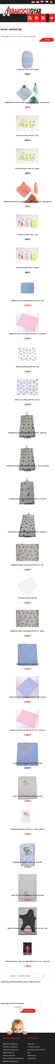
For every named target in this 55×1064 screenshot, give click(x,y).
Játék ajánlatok (9, 1053)
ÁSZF (29, 1053)
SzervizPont (31, 1058)
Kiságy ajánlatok (9, 1055)
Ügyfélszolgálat (33, 1047)
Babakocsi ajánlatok (10, 1044)
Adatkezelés (31, 1055)
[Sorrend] (30, 976)
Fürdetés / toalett (15, 36)
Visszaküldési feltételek (36, 1050)
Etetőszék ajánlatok (10, 1050)
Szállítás (30, 1044)
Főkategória (5, 36)
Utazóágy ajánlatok (10, 1047)
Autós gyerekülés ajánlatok (13, 1058)
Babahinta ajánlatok (10, 1061)
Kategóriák (52, 18)
